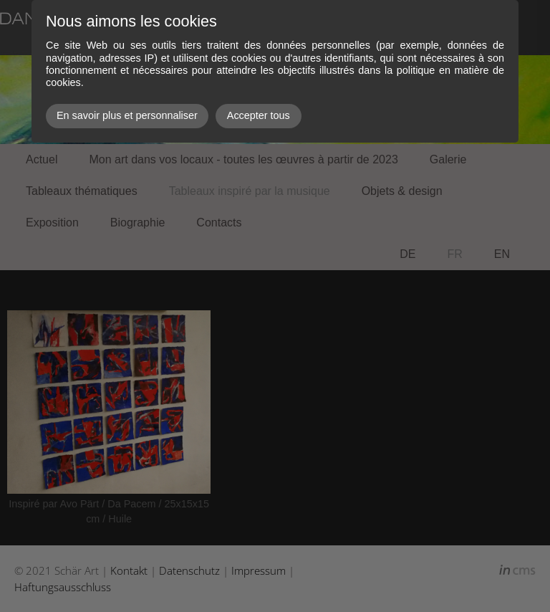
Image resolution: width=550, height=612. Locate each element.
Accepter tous (258, 115)
